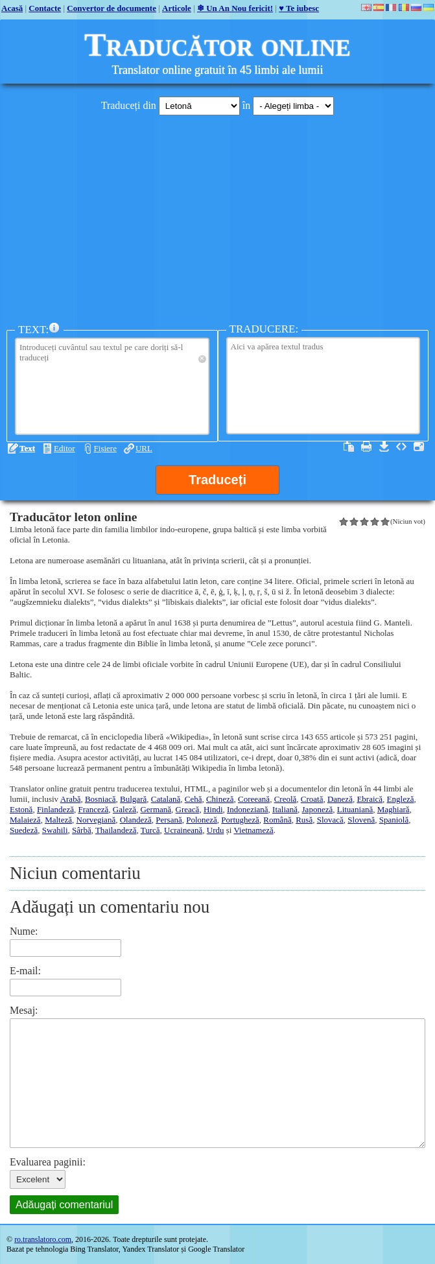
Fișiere (105, 448)
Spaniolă (394, 820)
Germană (155, 809)
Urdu (215, 830)
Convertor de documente (111, 8)
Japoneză (317, 809)
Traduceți (217, 480)
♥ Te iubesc (299, 8)
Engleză (400, 799)
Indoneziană (247, 809)
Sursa (401, 446)
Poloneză (201, 820)
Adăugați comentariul (64, 1204)
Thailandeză (116, 830)
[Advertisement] (217, 216)
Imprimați (366, 446)
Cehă (193, 799)
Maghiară (393, 809)
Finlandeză (55, 809)
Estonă (21, 809)
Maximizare (419, 446)
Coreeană (254, 799)
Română (277, 820)
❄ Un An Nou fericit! (235, 8)
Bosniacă (100, 799)
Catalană (165, 799)
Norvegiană (96, 820)
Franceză (93, 809)
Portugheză (240, 820)
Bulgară (133, 799)
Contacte (45, 8)
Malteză (58, 820)
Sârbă (81, 830)
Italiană (285, 809)
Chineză (220, 799)
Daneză (340, 799)
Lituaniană (355, 809)
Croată (312, 799)
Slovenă (361, 820)
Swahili (55, 830)
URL (143, 448)
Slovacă (330, 820)
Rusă (304, 820)
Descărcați (384, 446)
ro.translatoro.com (42, 1239)
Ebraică (369, 799)
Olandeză (136, 820)
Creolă (285, 799)
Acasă (12, 8)
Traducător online (217, 45)
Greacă (188, 809)
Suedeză (24, 830)
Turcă (150, 830)
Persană (169, 820)
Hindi (213, 809)
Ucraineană (183, 830)
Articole (176, 8)
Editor (64, 448)
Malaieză (25, 820)
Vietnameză (253, 830)
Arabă (70, 799)
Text (27, 448)
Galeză (124, 809)
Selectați (349, 446)
